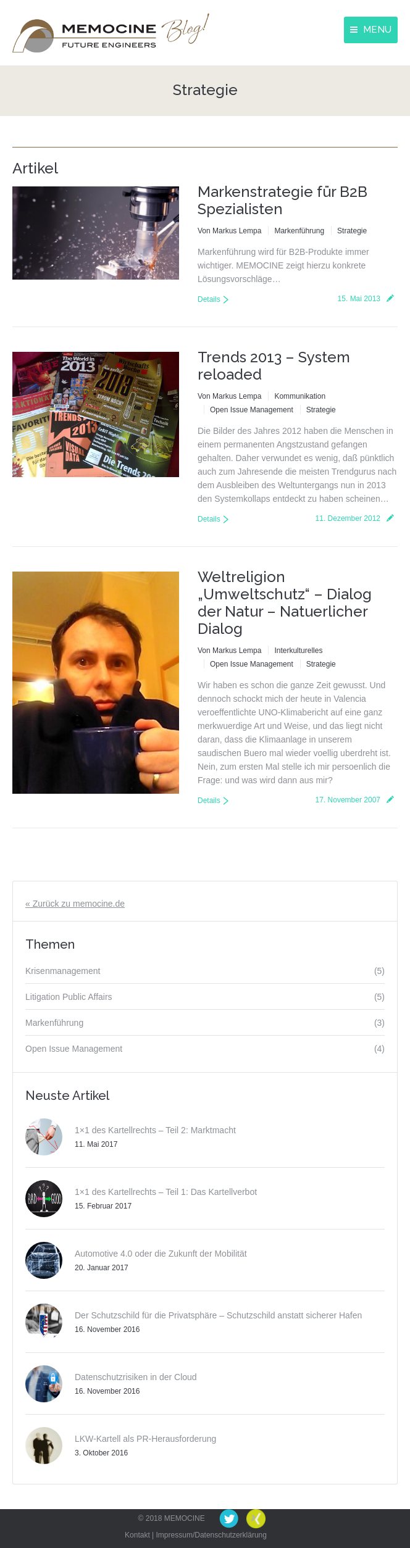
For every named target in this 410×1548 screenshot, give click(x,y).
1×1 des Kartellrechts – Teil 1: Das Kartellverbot (166, 1192)
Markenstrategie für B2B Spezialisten (282, 200)
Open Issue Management (251, 410)
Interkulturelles (298, 650)
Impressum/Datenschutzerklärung (211, 1535)
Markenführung (299, 231)
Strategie (352, 231)
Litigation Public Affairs (68, 997)
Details (209, 299)
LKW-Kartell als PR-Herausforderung (145, 1439)
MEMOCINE (184, 1518)
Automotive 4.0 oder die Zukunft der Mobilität (161, 1254)
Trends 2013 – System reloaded (274, 365)
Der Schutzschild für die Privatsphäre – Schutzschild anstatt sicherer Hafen (218, 1315)
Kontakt (137, 1535)
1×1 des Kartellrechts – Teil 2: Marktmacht (155, 1130)
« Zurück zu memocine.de (75, 904)
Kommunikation (299, 396)
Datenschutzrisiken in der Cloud (136, 1377)
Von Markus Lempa (229, 231)
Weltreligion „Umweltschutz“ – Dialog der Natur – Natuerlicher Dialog (285, 603)
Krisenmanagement (62, 971)
